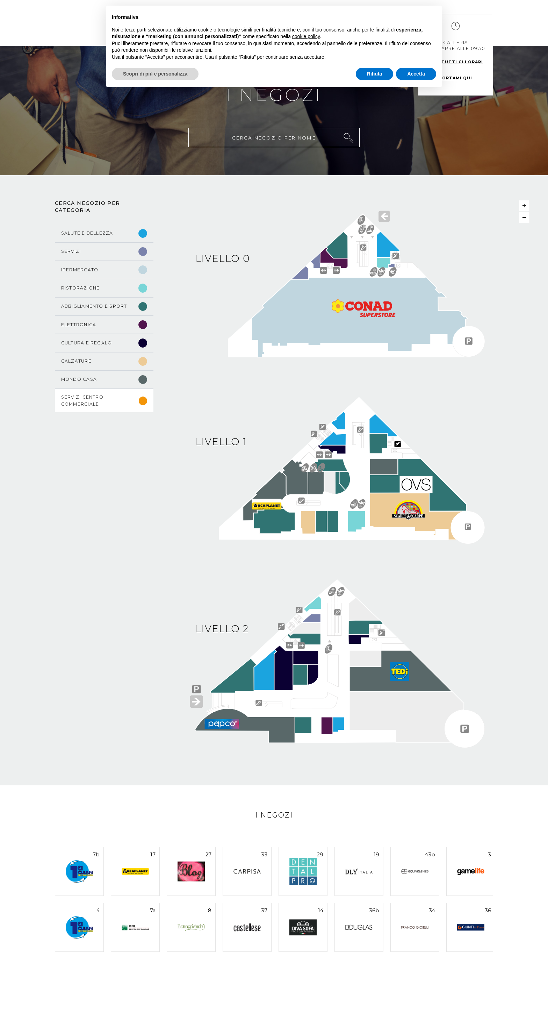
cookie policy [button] (306, 36)
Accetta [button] (416, 74)
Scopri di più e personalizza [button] (155, 74)
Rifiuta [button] (374, 74)
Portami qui (455, 78)
